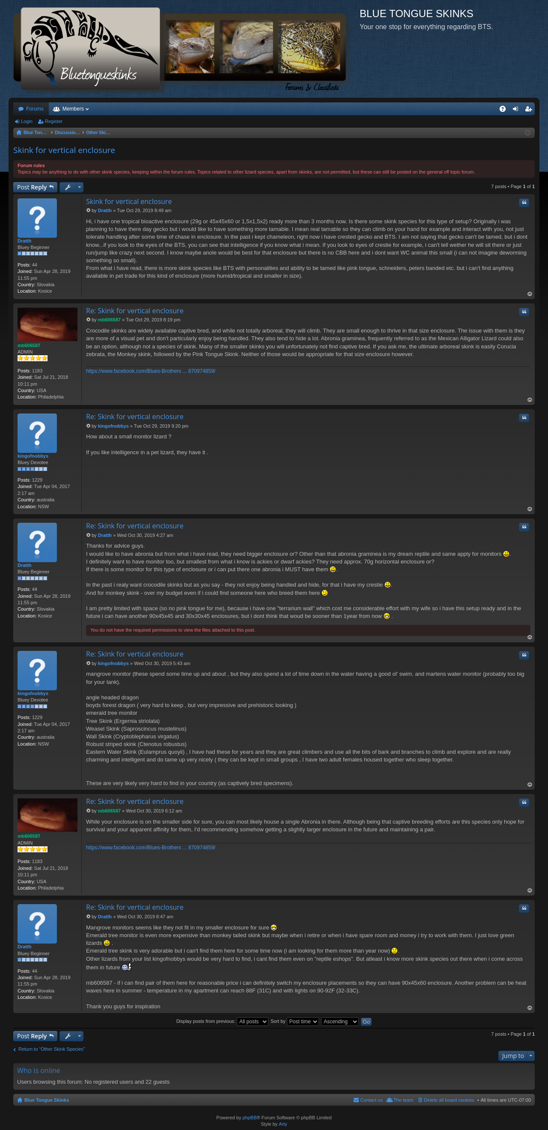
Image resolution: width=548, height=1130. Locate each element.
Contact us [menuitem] (371, 1100)
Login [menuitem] (517, 110)
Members (73, 109)
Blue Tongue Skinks (46, 1100)
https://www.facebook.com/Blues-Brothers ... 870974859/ (150, 371)
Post (32, 187)
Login (27, 121)
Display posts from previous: (222, 1021)
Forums (35, 109)
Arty (283, 1124)
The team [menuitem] (403, 1100)
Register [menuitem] (530, 110)
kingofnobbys (33, 456)
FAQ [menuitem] (505, 110)
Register (54, 121)
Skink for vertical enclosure (64, 150)
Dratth (24, 240)
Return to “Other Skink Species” (51, 1049)
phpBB (249, 1117)
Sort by (295, 1021)
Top (530, 294)
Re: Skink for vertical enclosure (135, 310)
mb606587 (29, 345)
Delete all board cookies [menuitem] (449, 1100)
